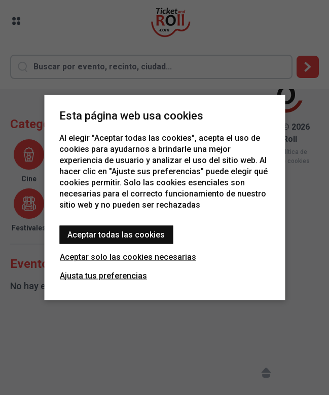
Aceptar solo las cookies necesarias (128, 257)
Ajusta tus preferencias (103, 276)
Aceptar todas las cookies (116, 235)
